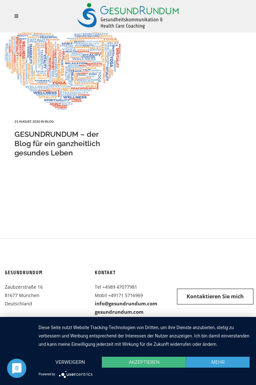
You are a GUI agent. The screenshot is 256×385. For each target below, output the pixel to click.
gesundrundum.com (119, 312)
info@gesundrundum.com (126, 303)
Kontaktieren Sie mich (215, 296)
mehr (218, 362)
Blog (49, 121)
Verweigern (70, 362)
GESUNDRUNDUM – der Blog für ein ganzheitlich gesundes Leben (57, 143)
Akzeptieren (143, 362)
